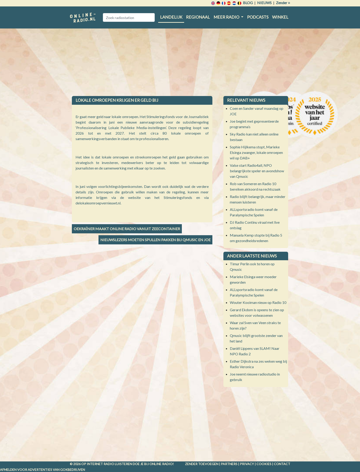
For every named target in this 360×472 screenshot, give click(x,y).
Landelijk (171, 17)
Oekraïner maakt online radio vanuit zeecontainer (127, 228)
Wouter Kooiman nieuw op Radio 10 (258, 302)
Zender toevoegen (201, 464)
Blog (248, 2)
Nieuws (264, 2)
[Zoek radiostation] (129, 17)
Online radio (161, 464)
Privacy (247, 464)
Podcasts (257, 17)
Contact (282, 464)
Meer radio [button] (227, 17)
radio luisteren (118, 464)
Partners (229, 464)
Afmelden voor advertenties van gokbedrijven (42, 470)
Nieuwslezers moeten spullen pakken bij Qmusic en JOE (155, 239)
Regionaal (198, 17)
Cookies (263, 464)
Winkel (280, 17)
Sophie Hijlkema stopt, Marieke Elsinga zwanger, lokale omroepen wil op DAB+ (256, 152)
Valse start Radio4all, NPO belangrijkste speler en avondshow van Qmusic (257, 170)
